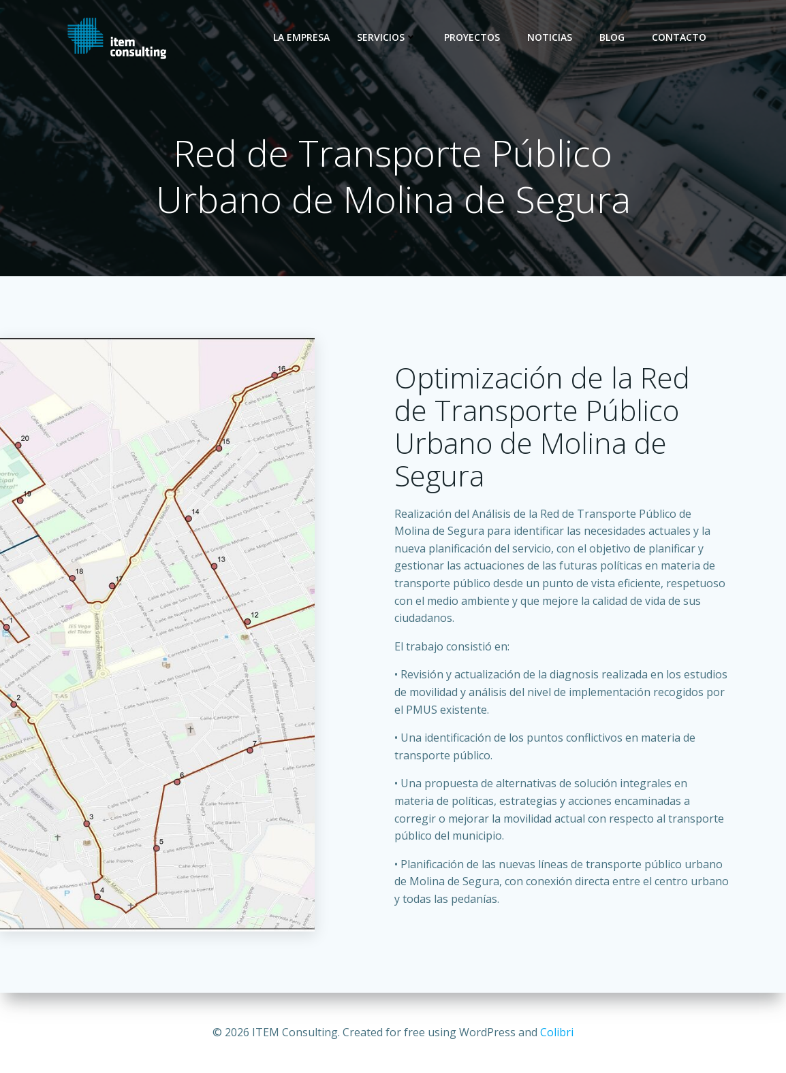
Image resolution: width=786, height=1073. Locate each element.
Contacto (679, 37)
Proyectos (472, 37)
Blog (612, 37)
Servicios (387, 37)
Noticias (549, 37)
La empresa (301, 37)
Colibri (556, 1032)
